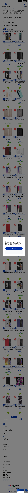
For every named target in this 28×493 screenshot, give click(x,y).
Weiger (14, 252)
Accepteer (14, 248)
